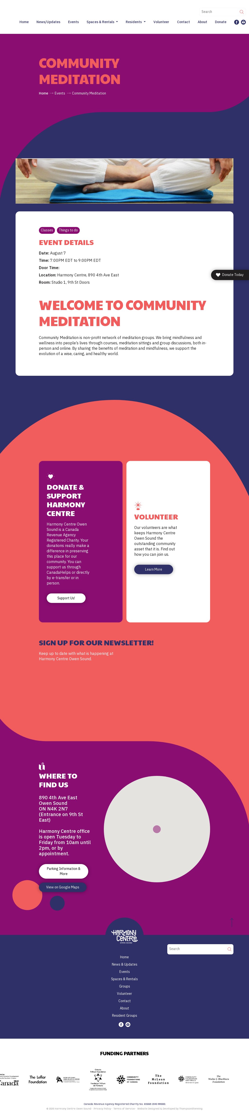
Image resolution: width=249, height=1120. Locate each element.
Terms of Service (124, 1109)
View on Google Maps (62, 887)
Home (24, 22)
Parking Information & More (63, 871)
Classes (47, 230)
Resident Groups (124, 1015)
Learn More (153, 569)
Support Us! (66, 598)
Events (73, 22)
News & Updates (124, 964)
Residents (134, 22)
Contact (183, 22)
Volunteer (161, 22)
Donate (220, 22)
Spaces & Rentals (100, 22)
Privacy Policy (102, 1109)
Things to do (68, 230)
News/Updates (48, 22)
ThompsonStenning (191, 1109)
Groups (124, 986)
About (202, 22)
